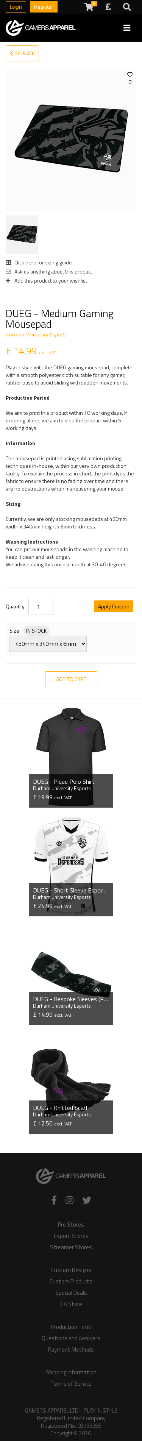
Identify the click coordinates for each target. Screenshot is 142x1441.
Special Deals (71, 1293)
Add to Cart (71, 679)
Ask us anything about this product (49, 271)
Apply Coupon (114, 606)
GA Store (71, 1304)
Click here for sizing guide (39, 262)
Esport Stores (71, 1236)
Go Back (22, 53)
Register (43, 7)
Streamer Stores (71, 1247)
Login (16, 7)
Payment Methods (71, 1349)
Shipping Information (71, 1372)
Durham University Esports (36, 334)
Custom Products (71, 1281)
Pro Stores (71, 1224)
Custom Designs (71, 1270)
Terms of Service (71, 1384)
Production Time (71, 1327)
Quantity (15, 606)
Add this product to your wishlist (46, 280)
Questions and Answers (71, 1338)
